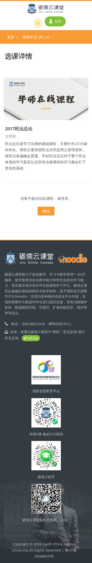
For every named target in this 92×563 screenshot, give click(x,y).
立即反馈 (31, 338)
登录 (55, 21)
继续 (46, 211)
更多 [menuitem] (10, 36)
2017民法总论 (18, 128)
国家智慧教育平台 (46, 391)
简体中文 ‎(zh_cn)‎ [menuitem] (36, 36)
